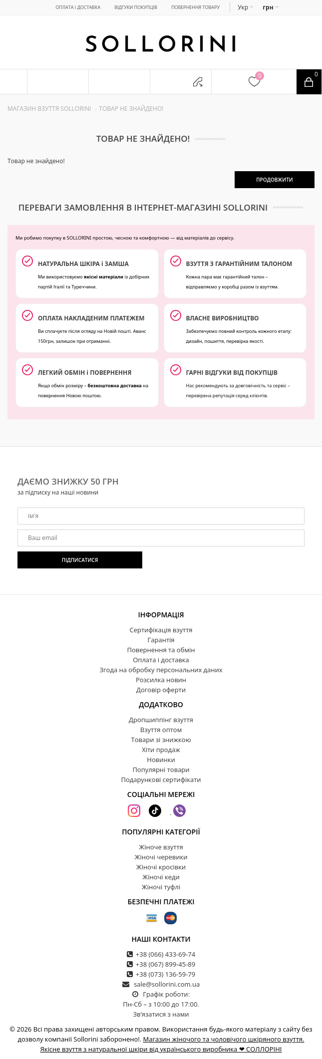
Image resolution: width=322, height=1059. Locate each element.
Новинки (161, 759)
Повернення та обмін (161, 649)
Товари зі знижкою (161, 739)
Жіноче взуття (161, 846)
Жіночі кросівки (161, 866)
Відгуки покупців (135, 7)
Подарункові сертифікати (161, 779)
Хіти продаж (161, 749)
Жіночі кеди (161, 876)
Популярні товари (160, 769)
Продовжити (274, 179)
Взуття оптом (161, 729)
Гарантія (161, 639)
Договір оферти (161, 689)
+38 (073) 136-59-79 (165, 974)
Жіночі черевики (161, 856)
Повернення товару (195, 7)
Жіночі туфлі (161, 886)
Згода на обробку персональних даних (160, 669)
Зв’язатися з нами (161, 1014)
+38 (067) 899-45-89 (165, 964)
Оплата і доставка (77, 7)
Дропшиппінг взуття (161, 719)
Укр (246, 7)
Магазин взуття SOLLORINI (49, 108)
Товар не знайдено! (131, 108)
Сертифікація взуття (160, 629)
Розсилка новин (161, 679)
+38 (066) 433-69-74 (165, 954)
